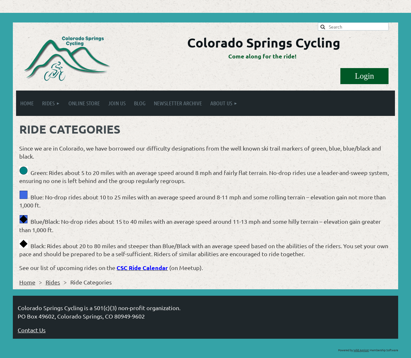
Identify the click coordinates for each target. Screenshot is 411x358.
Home (27, 282)
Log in (364, 76)
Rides (53, 282)
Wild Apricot (361, 350)
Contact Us (32, 330)
